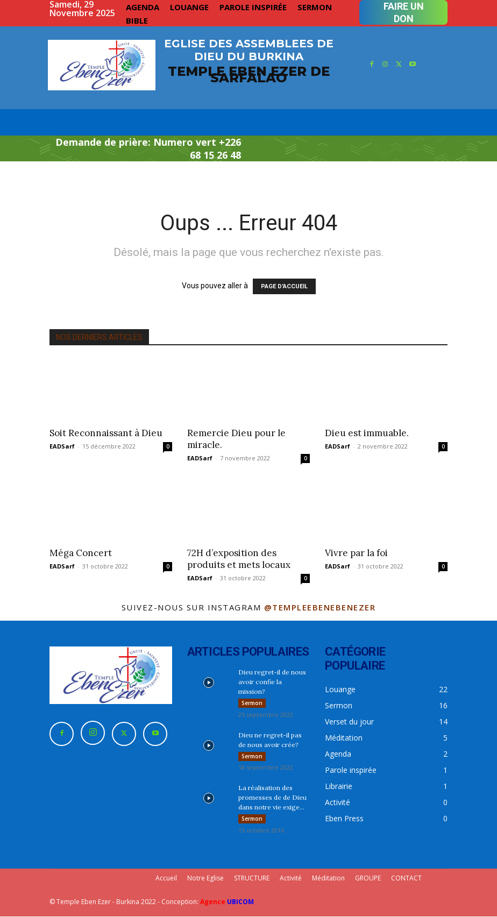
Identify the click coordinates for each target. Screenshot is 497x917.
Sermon (252, 703)
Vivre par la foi (356, 553)
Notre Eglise (205, 878)
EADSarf (62, 446)
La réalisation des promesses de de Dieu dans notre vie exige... (272, 798)
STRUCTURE (251, 878)
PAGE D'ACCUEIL (284, 286)
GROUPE (368, 878)
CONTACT (406, 878)
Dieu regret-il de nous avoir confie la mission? (272, 681)
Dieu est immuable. (367, 433)
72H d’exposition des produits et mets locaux (238, 559)
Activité (291, 878)
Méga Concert (80, 553)
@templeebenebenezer (320, 607)
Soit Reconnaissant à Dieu (105, 433)
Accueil (166, 878)
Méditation (328, 878)
